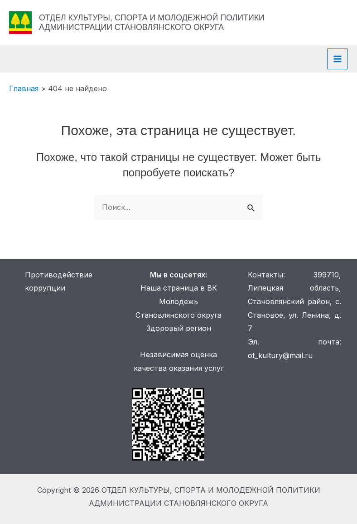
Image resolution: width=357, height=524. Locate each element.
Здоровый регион (178, 328)
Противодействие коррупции (58, 281)
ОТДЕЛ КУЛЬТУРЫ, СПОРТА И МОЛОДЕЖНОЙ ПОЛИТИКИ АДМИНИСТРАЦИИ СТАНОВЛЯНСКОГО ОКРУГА (152, 22)
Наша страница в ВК (178, 287)
